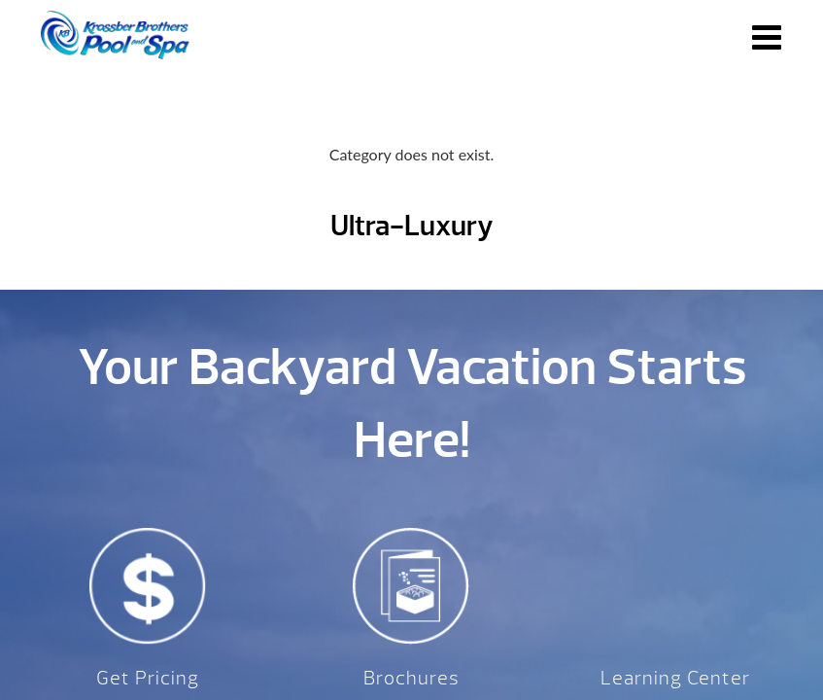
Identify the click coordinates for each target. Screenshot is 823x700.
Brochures (411, 678)
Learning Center (675, 678)
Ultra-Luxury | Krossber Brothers (115, 35)
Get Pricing (147, 678)
